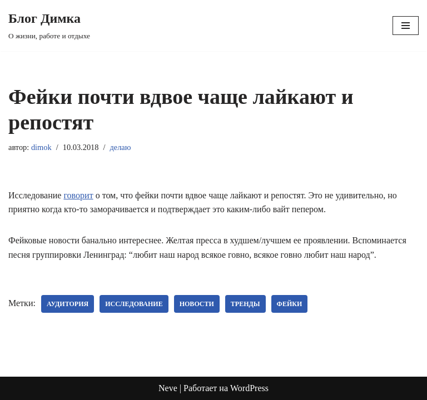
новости (197, 304)
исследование (134, 304)
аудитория (67, 304)
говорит (78, 195)
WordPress (249, 388)
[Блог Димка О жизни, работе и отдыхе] (49, 25)
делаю (120, 147)
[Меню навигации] (406, 25)
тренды (245, 304)
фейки (289, 304)
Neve (167, 388)
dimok (41, 147)
